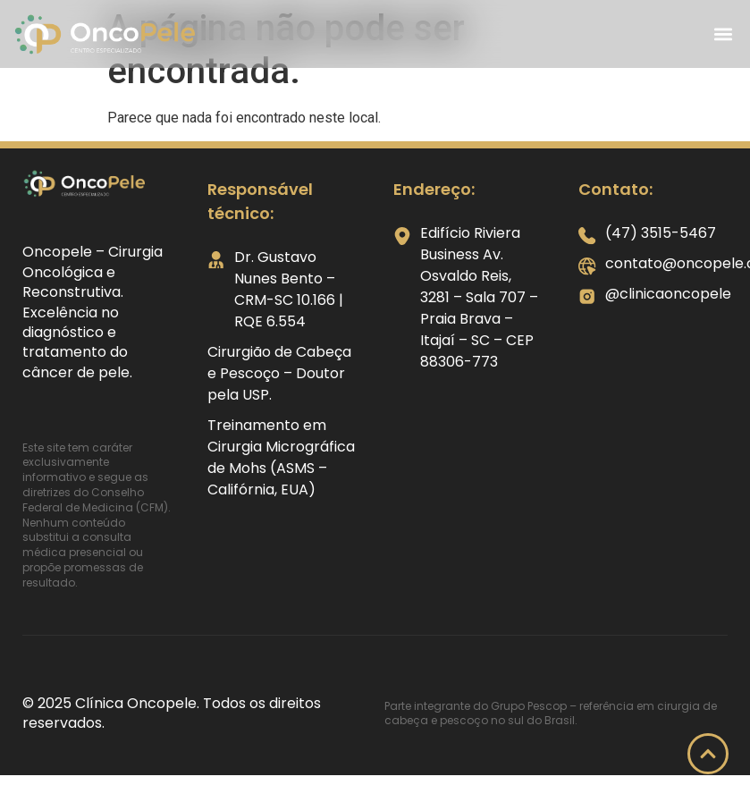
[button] (722, 34)
